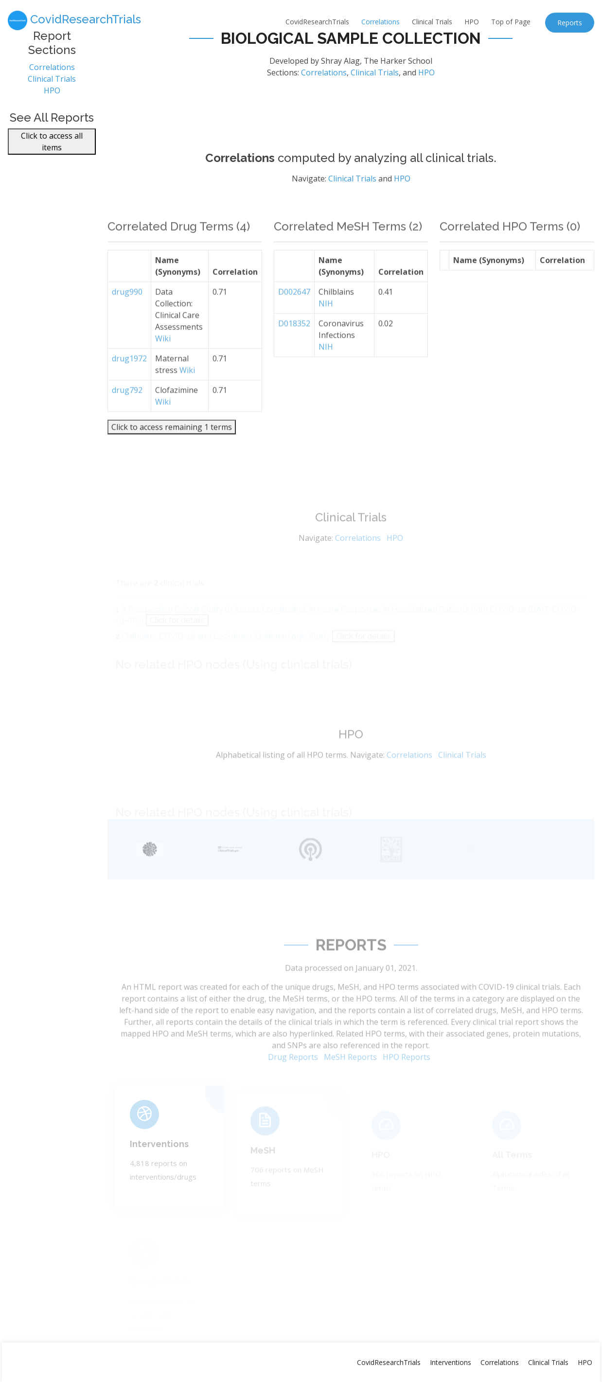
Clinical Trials (432, 21)
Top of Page (511, 21)
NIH (326, 320)
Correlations (380, 21)
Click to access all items (52, 146)
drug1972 (129, 375)
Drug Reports (293, 1072)
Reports (569, 22)
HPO (471, 21)
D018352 (294, 340)
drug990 (127, 308)
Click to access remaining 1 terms (171, 443)
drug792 (127, 406)
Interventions (159, 1155)
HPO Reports (406, 1072)
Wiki (163, 355)
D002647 (294, 308)
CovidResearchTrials (317, 21)
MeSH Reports (350, 1072)
